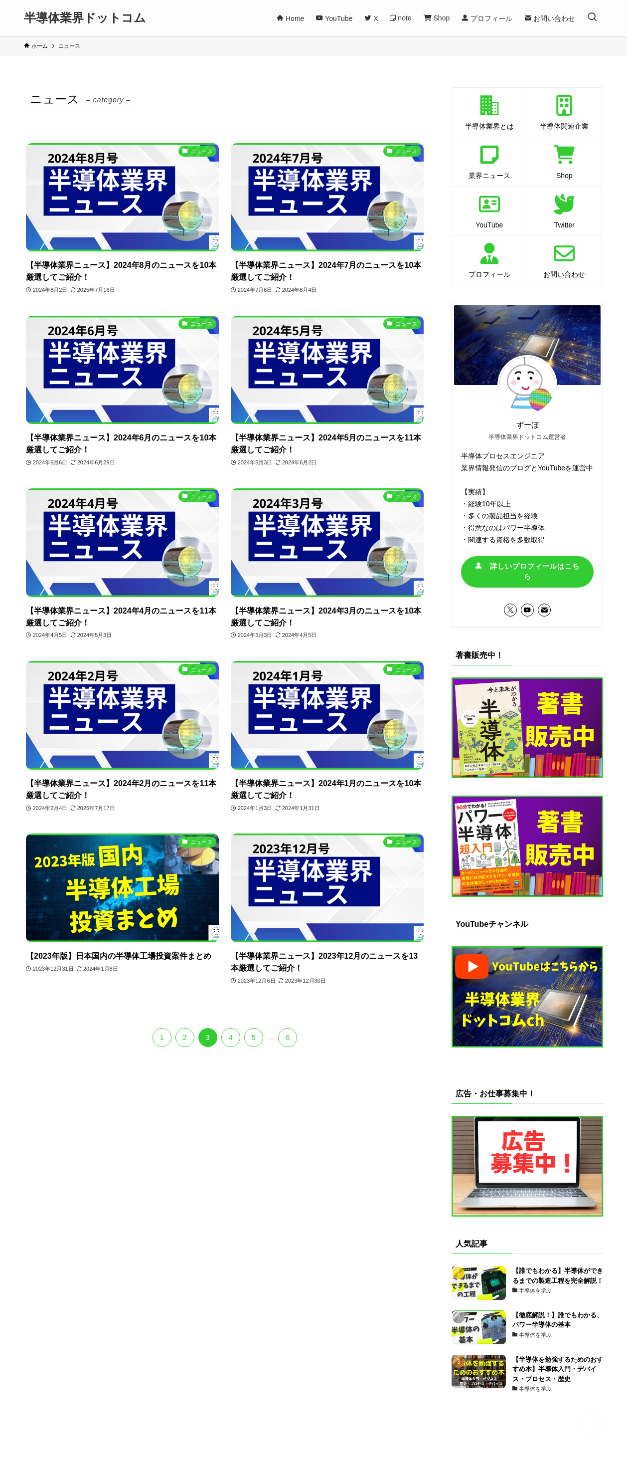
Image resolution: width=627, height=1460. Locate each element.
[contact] (544, 610)
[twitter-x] (510, 610)
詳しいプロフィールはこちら (527, 571)
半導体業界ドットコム (85, 18)
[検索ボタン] (592, 18)
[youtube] (527, 610)
